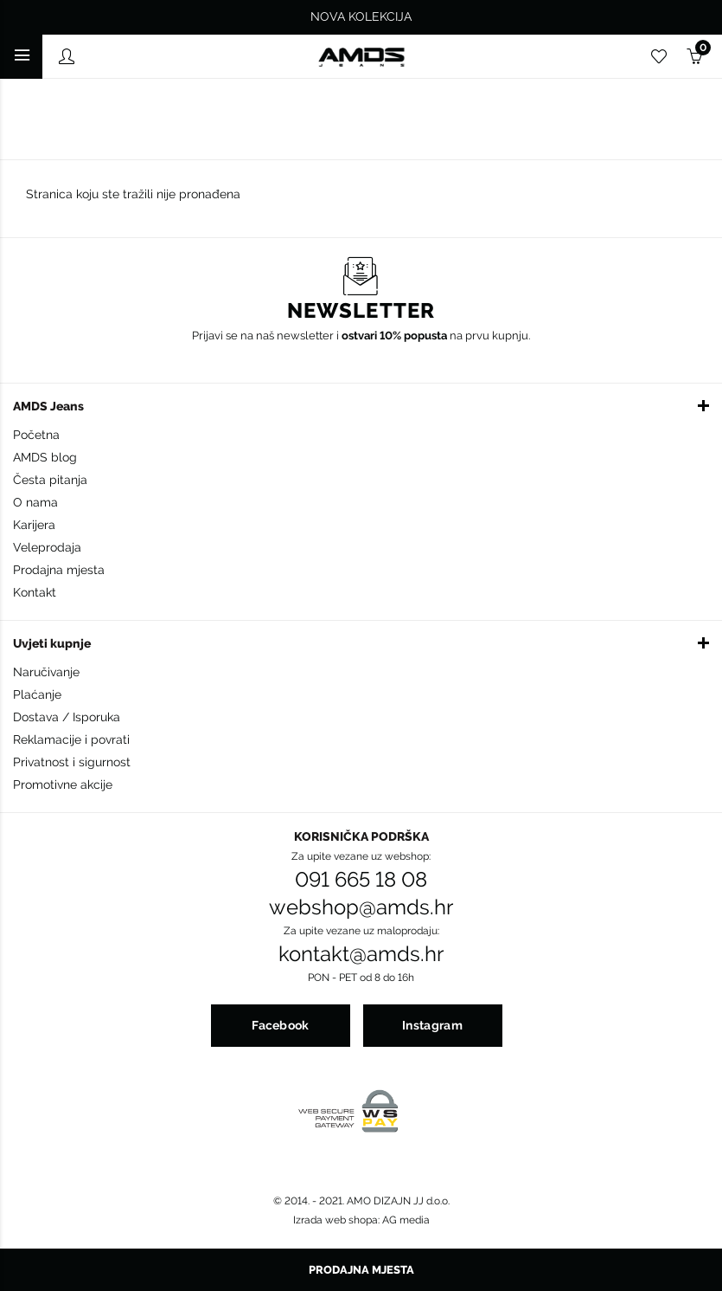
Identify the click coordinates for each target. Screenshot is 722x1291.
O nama (35, 502)
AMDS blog (45, 457)
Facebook (280, 1025)
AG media (406, 1220)
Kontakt (34, 592)
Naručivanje (46, 672)
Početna (36, 435)
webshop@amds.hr (361, 907)
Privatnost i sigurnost (72, 762)
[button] (361, 405)
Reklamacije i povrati (71, 739)
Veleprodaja (47, 547)
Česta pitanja (50, 480)
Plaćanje (37, 694)
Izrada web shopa (335, 1220)
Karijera (34, 525)
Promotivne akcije (62, 784)
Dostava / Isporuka (66, 717)
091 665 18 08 (361, 880)
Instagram (432, 1025)
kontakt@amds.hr (361, 954)
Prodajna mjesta (59, 570)
